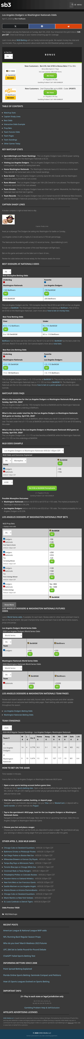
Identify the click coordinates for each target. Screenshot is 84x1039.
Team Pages (9, 136)
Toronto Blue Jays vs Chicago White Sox (20, 867)
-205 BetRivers (50, 298)
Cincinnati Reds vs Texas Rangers (17, 871)
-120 (51, 558)
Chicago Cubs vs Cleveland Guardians (19, 848)
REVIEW (10, 78)
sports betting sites (25, 788)
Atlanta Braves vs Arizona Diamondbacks (20, 890)
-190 (59, 469)
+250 (52, 552)
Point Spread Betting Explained (17, 968)
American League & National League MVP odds (25, 930)
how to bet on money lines (58, 310)
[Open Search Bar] (71, 4)
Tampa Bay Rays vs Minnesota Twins (19, 863)
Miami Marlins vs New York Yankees (18, 898)
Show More (9, 605)
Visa (46, 803)
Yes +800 (53, 584)
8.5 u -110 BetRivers (51, 334)
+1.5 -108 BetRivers (11, 373)
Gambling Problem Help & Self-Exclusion (42, 1007)
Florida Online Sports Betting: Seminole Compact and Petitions (32, 975)
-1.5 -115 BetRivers (51, 373)
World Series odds (14, 617)
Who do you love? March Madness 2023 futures (25, 943)
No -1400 (53, 587)
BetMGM (15, 308)
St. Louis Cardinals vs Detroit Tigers (18, 901)
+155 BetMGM (9, 298)
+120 (52, 568)
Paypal (35, 806)
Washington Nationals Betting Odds (18, 715)
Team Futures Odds (12, 132)
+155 (60, 472)
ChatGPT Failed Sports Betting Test (19, 956)
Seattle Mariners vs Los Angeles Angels (20, 886)
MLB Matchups (11, 914)
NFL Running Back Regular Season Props (22, 937)
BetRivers (64, 308)
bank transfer (9, 806)
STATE (8, 52)
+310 (52, 555)
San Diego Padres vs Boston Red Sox (19, 855)
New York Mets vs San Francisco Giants (20, 882)
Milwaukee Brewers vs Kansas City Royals (21, 859)
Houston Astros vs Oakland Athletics (19, 878)
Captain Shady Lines (12, 116)
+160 (52, 571)
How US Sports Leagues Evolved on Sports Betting (26, 981)
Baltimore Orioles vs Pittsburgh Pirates (20, 851)
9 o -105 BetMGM (10, 334)
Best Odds (8, 120)
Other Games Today (12, 143)
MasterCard (59, 803)
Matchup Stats (10, 112)
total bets (57, 343)
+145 (52, 542)
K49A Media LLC (8, 1018)
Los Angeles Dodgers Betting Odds (18, 711)
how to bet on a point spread (49, 385)
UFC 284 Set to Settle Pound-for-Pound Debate (24, 949)
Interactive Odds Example (14, 124)
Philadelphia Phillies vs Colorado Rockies (20, 875)
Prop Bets (8, 128)
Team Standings (10, 140)
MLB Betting (22, 40)
